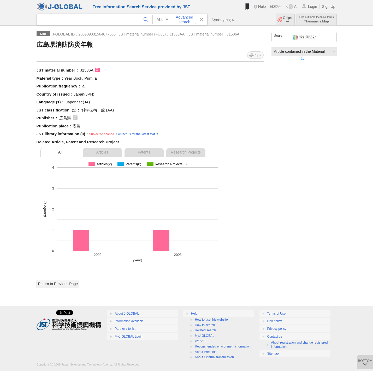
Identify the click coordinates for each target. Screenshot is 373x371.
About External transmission (214, 357)
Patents (144, 152)
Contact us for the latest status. (137, 134)
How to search (205, 325)
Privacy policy (276, 329)
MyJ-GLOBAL (204, 336)
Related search (205, 330)
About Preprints (206, 352)
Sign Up (328, 6)
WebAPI (200, 341)
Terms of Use (276, 313)
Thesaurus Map (316, 19)
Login (312, 6)
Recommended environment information (223, 346)
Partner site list (125, 329)
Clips (287, 19)
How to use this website (211, 319)
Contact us (274, 336)
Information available (129, 321)
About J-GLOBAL (127, 313)
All (60, 152)
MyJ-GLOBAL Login (129, 336)
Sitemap (273, 353)
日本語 (275, 6)
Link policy (274, 321)
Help (262, 6)
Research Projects (185, 152)
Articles (102, 152)
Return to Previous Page (58, 284)
